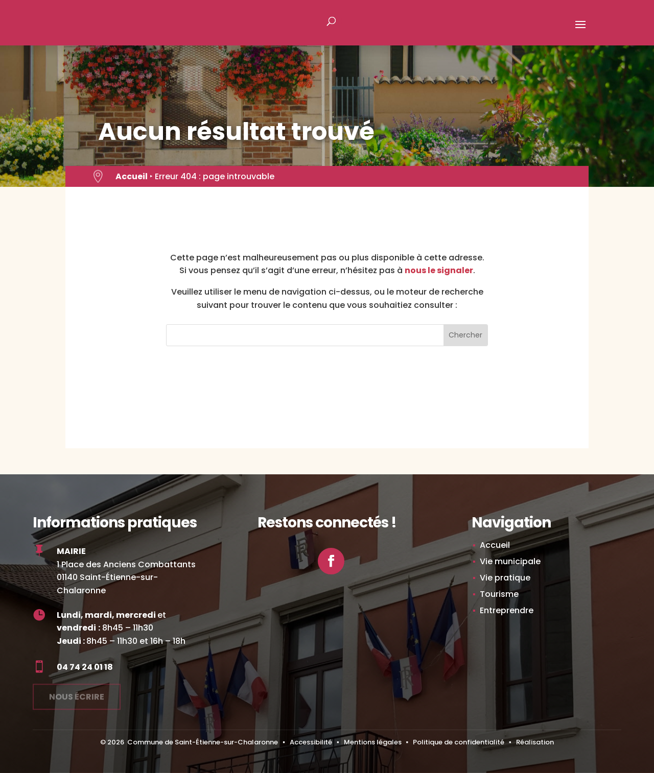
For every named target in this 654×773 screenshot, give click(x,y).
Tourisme (499, 594)
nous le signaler (439, 270)
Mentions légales (373, 742)
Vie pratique (505, 578)
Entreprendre (506, 610)
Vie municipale (510, 561)
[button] (580, 31)
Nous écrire (76, 693)
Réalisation (535, 742)
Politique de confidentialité (458, 742)
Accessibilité (311, 742)
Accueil (131, 176)
